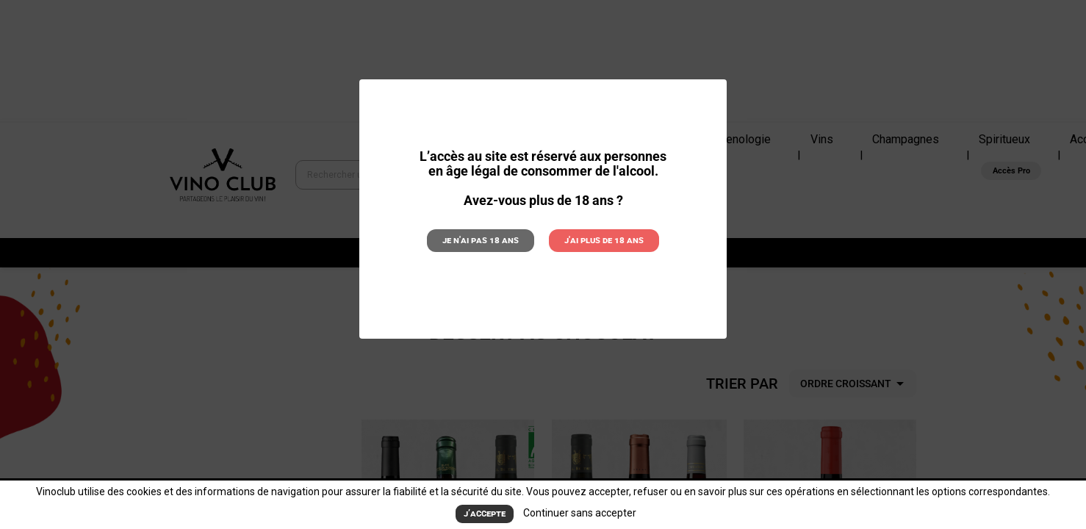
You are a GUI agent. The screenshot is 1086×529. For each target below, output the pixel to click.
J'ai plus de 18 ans (599, 239)
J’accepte (484, 513)
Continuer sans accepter (579, 513)
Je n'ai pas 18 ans (484, 239)
